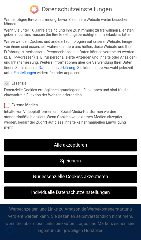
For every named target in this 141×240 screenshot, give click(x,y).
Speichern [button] (70, 157)
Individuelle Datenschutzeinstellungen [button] (70, 189)
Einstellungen (25, 69)
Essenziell (18, 80)
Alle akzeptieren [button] (70, 141)
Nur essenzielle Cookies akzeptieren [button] (70, 173)
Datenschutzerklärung (57, 64)
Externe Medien (22, 102)
